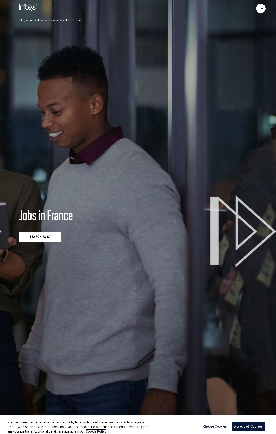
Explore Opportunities (53, 20)
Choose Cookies (215, 429)
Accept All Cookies (248, 429)
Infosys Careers (29, 20)
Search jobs (40, 237)
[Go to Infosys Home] (28, 8)
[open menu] (261, 9)
